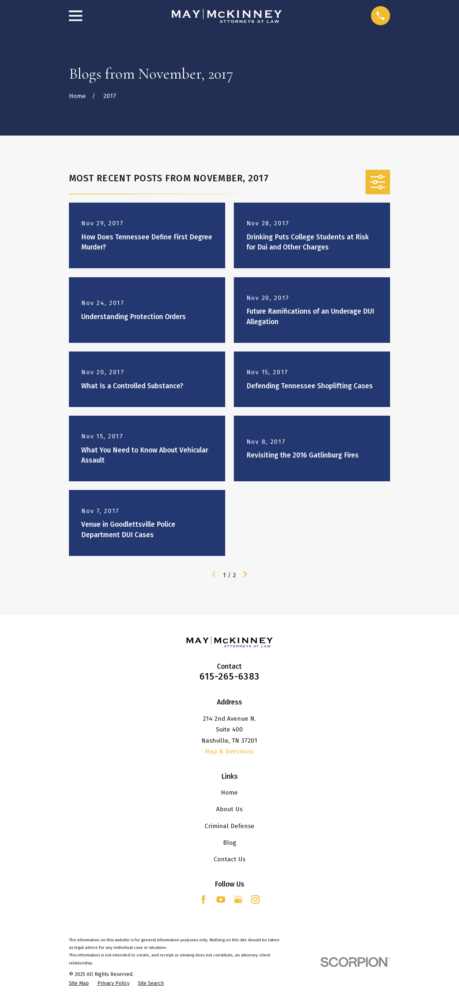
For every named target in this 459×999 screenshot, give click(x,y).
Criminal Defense (229, 826)
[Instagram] (255, 899)
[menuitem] (79, 983)
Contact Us (229, 859)
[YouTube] (221, 899)
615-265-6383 (229, 676)
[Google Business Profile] (238, 899)
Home (229, 792)
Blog (229, 843)
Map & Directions (229, 751)
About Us (229, 809)
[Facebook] (203, 899)
